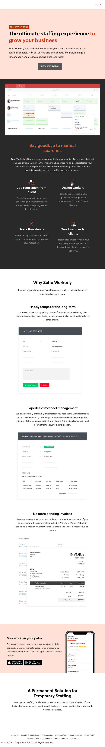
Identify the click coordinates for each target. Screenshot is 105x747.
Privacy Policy (89, 735)
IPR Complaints (47, 735)
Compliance (34, 735)
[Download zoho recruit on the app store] (15, 662)
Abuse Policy (75, 738)
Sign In (98, 4)
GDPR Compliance (61, 738)
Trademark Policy (33, 738)
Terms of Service (76, 735)
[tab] (52, 353)
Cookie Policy (47, 738)
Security (24, 735)
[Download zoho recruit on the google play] (33, 662)
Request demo (50, 66)
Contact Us (14, 735)
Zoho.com (8, 4)
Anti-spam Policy (61, 735)
